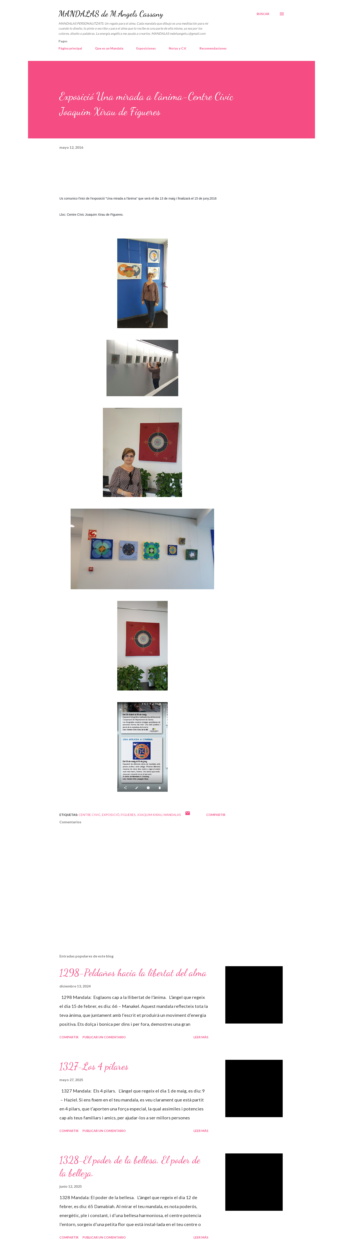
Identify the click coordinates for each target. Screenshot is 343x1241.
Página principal (70, 48)
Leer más (200, 1037)
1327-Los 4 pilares (93, 1066)
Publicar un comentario (104, 1037)
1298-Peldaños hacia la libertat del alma (132, 973)
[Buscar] (263, 14)
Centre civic (90, 815)
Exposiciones (146, 48)
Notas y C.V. (178, 48)
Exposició (110, 815)
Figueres (128, 815)
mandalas (172, 815)
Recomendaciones (213, 48)
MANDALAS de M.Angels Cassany (111, 14)
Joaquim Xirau (149, 815)
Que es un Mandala (109, 48)
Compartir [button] (215, 815)
